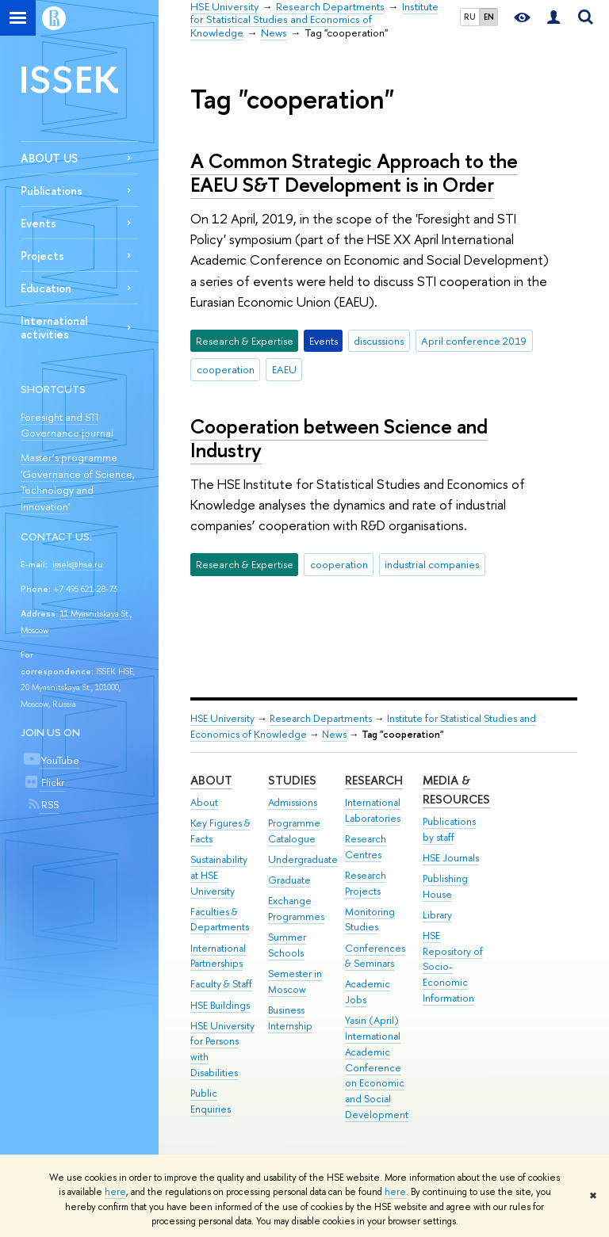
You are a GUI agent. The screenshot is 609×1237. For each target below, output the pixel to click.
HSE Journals (451, 858)
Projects (42, 255)
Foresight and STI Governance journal (67, 425)
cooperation (226, 369)
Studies (292, 780)
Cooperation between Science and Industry (339, 438)
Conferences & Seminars (375, 956)
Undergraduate (303, 859)
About (211, 780)
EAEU (284, 369)
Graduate (289, 880)
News (334, 734)
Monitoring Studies (370, 919)
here (115, 1191)
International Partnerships (218, 956)
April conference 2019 (474, 341)
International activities (54, 327)
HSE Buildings (220, 1005)
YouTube (59, 760)
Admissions (292, 802)
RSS (49, 804)
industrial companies (432, 564)
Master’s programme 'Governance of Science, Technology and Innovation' (78, 482)
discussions (379, 341)
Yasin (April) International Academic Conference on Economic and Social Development (376, 1067)
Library (437, 915)
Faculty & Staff (221, 984)
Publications (51, 190)
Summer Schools (287, 945)
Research (374, 780)
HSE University (222, 718)
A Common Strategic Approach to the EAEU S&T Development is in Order (354, 173)
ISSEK (69, 79)
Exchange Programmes (296, 908)
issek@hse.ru (77, 564)
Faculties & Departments (219, 919)
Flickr (52, 782)
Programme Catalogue (294, 831)
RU (470, 16)
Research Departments (321, 718)
